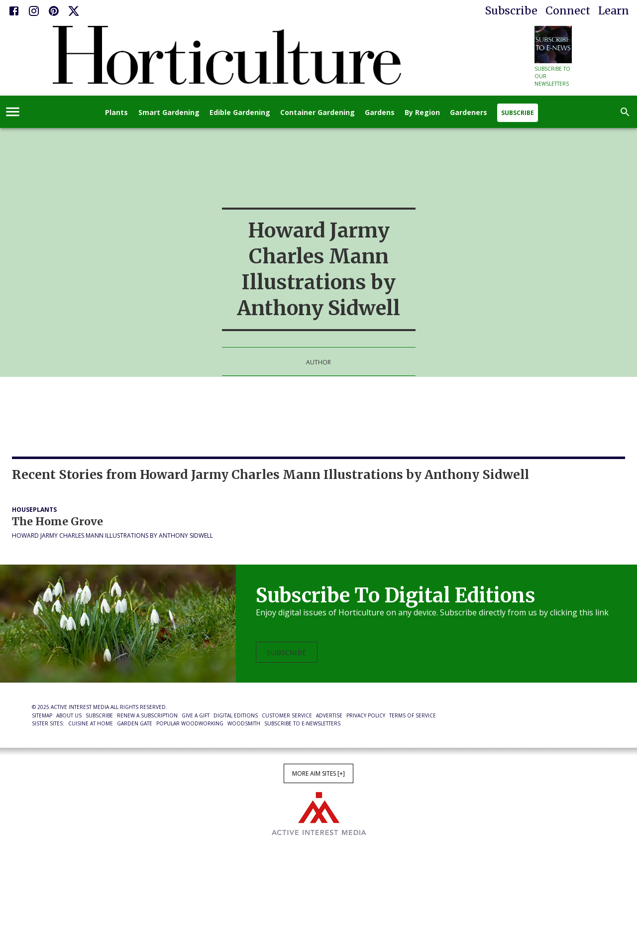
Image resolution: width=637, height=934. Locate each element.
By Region (422, 113)
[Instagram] (34, 11)
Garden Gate (134, 723)
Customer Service (287, 715)
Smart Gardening (169, 113)
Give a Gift (196, 715)
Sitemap (42, 715)
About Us (69, 715)
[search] (625, 112)
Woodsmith (243, 723)
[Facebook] (14, 11)
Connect (567, 10)
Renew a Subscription (147, 715)
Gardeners (468, 113)
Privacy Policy (365, 715)
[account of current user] (12, 111)
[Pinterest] (54, 11)
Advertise (329, 715)
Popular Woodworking (189, 723)
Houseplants (34, 509)
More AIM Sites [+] (318, 773)
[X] (74, 11)
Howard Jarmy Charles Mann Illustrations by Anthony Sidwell (112, 535)
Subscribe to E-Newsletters (302, 723)
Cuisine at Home (90, 723)
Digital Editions (235, 715)
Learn (613, 10)
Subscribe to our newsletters (552, 76)
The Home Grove (57, 521)
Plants (116, 113)
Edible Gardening (240, 113)
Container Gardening (317, 113)
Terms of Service (412, 715)
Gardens (380, 113)
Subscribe (511, 10)
